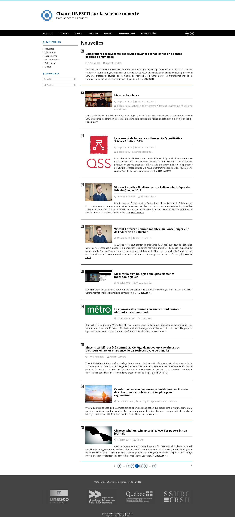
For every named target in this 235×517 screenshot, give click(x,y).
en (187, 33)
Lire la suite (148, 79)
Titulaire (63, 33)
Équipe (78, 33)
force (117, 514)
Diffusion (93, 33)
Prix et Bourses (52, 59)
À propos (47, 33)
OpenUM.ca (128, 514)
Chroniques (50, 52)
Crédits (138, 482)
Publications (51, 63)
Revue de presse (127, 33)
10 (154, 466)
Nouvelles (53, 42)
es (192, 33)
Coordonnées (148, 33)
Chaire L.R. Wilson (122, 516)
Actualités (49, 48)
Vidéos (48, 66)
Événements (51, 55)
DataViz (108, 33)
